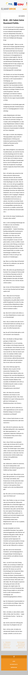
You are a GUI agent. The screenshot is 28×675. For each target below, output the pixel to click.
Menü (25, 9)
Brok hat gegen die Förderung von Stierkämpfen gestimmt (20, 645)
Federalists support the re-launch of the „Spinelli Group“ (7, 645)
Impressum (14, 667)
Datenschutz (14, 664)
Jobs (13, 661)
